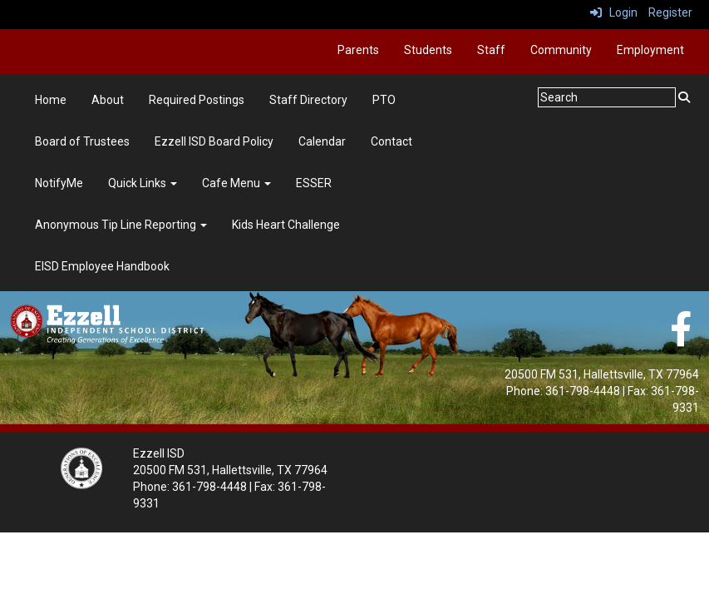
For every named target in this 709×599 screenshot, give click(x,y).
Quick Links (142, 183)
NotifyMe (59, 183)
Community (561, 50)
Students (428, 50)
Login (614, 12)
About (107, 99)
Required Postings (196, 99)
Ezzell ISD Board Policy (214, 141)
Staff (491, 50)
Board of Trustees (82, 141)
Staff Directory (308, 99)
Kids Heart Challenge (286, 224)
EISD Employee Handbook (102, 266)
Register (670, 12)
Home (50, 99)
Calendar (322, 141)
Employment (650, 50)
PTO (384, 99)
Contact (391, 141)
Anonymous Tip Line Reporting (121, 224)
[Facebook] (680, 337)
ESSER (314, 183)
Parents (358, 50)
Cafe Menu (236, 183)
